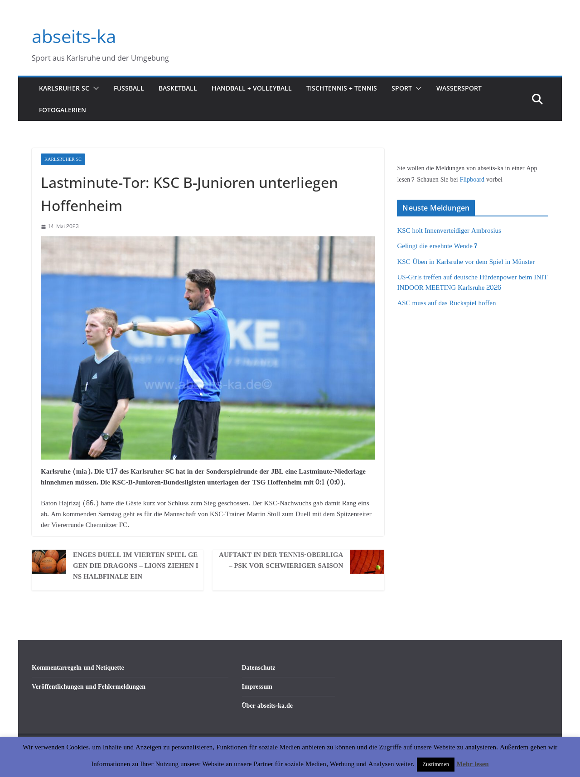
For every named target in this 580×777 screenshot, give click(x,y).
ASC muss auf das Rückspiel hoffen (446, 303)
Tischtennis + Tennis (341, 88)
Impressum (257, 686)
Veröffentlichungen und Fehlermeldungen (88, 686)
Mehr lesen (472, 764)
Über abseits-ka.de (267, 705)
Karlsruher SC (64, 88)
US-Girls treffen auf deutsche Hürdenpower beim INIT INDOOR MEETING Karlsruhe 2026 (472, 282)
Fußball (129, 88)
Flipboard (473, 179)
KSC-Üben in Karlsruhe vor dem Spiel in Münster (466, 262)
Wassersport (459, 88)
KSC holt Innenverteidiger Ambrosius (449, 231)
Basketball (178, 88)
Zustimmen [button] (435, 764)
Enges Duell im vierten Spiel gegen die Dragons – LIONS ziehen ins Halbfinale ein (135, 566)
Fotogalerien (62, 110)
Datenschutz (259, 667)
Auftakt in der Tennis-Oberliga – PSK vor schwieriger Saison (281, 560)
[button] (94, 88)
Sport (402, 88)
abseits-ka (74, 36)
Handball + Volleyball (252, 88)
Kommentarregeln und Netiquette (78, 667)
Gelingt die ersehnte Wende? (437, 246)
